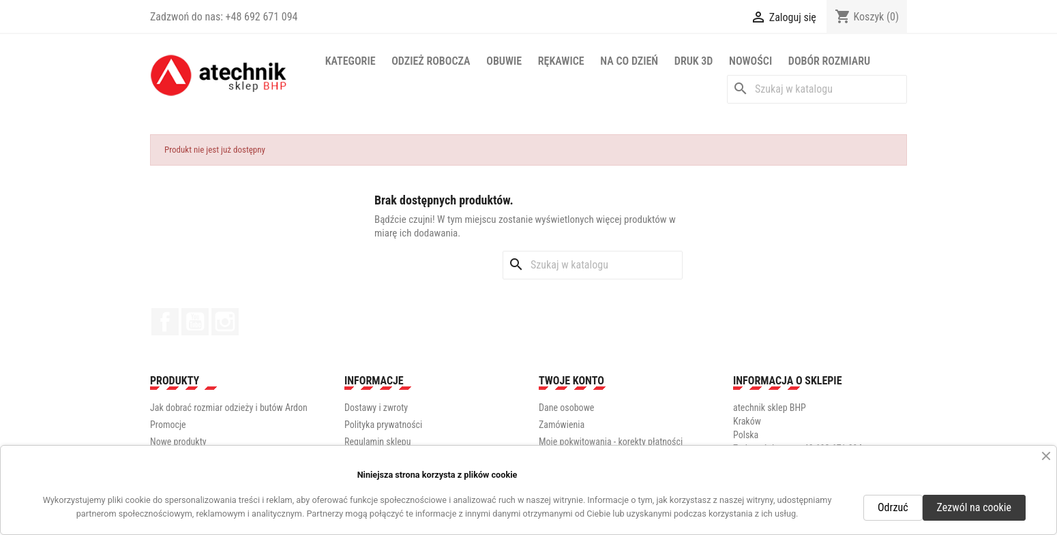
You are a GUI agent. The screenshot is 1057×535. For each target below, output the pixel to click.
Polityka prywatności (383, 424)
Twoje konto (571, 380)
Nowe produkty (178, 441)
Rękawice (561, 61)
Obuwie (504, 61)
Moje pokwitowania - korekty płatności (611, 441)
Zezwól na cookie (974, 507)
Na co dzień (629, 61)
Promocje (168, 424)
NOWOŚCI (750, 61)
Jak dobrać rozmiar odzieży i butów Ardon (229, 407)
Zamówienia (561, 424)
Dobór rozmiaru (829, 61)
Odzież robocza (430, 61)
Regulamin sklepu (377, 441)
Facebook (165, 321)
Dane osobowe (566, 407)
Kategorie (350, 61)
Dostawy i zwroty (376, 407)
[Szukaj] (817, 89)
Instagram (225, 321)
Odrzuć (893, 507)
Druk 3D (693, 61)
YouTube (195, 321)
